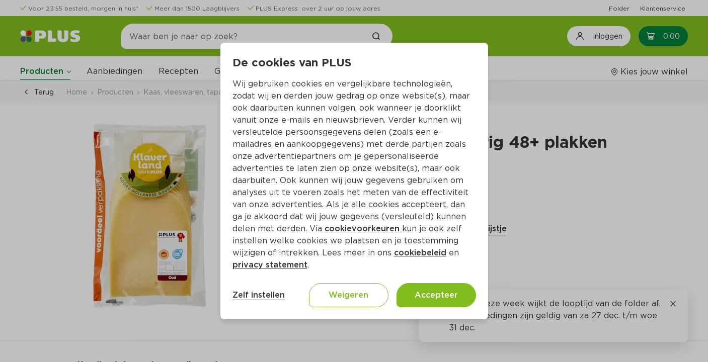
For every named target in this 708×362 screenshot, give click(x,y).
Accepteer (436, 295)
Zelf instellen (258, 295)
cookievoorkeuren (363, 228)
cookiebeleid (420, 252)
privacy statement (269, 264)
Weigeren (348, 295)
